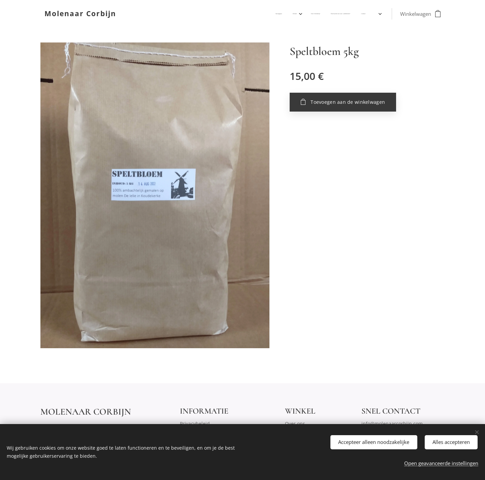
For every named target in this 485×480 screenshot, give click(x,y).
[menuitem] (324, 13)
